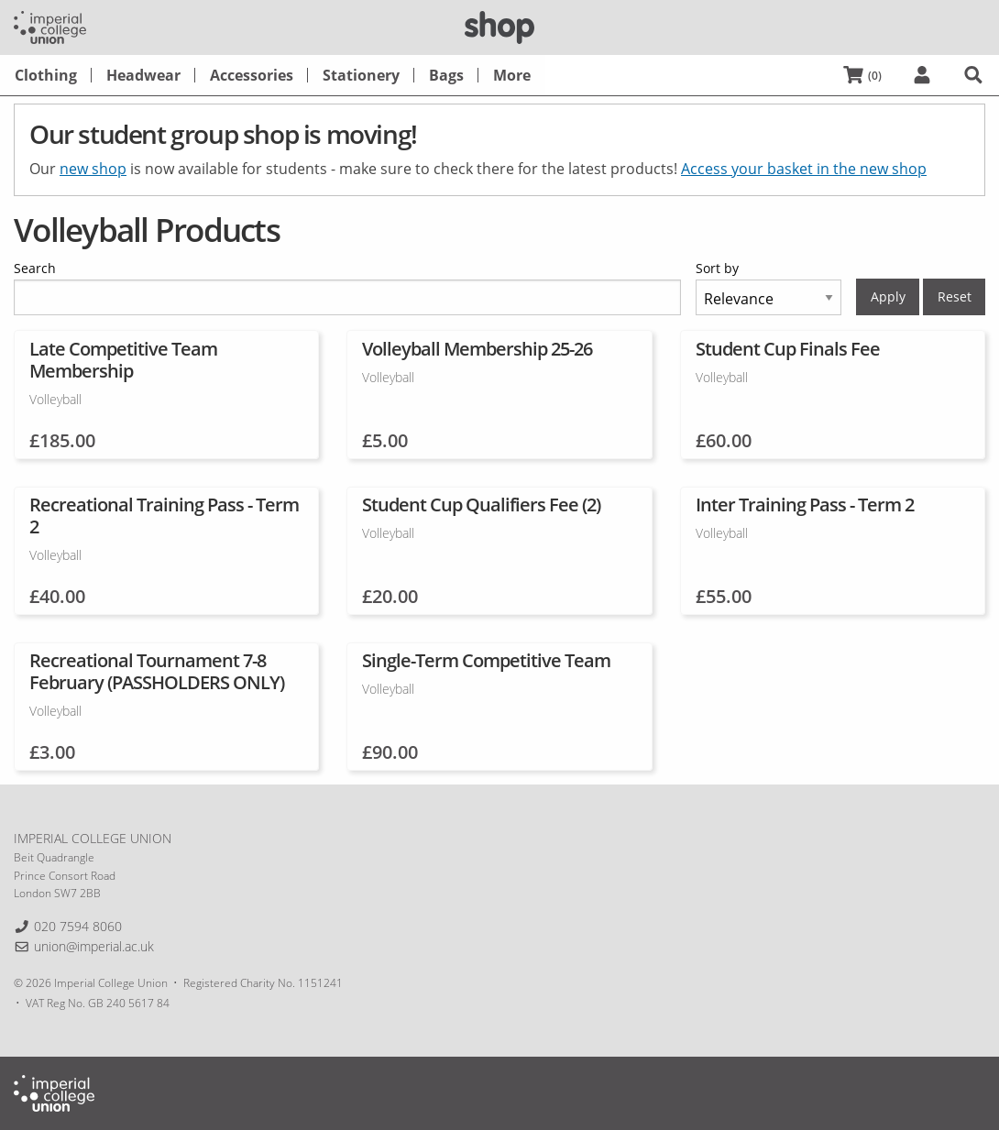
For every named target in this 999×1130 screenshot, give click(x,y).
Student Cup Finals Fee (788, 348)
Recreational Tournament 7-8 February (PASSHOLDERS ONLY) (156, 671)
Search (35, 268)
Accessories (251, 75)
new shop (93, 169)
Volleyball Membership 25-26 (477, 348)
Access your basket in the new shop (804, 169)
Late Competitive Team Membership (123, 359)
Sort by (717, 268)
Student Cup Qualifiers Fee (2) (481, 504)
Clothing (46, 75)
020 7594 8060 (78, 926)
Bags (446, 75)
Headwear (143, 75)
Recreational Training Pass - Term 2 (164, 515)
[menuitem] (46, 75)
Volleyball (55, 399)
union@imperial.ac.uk (94, 946)
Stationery (361, 75)
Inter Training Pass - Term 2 (805, 504)
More (512, 75)
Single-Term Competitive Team (486, 660)
